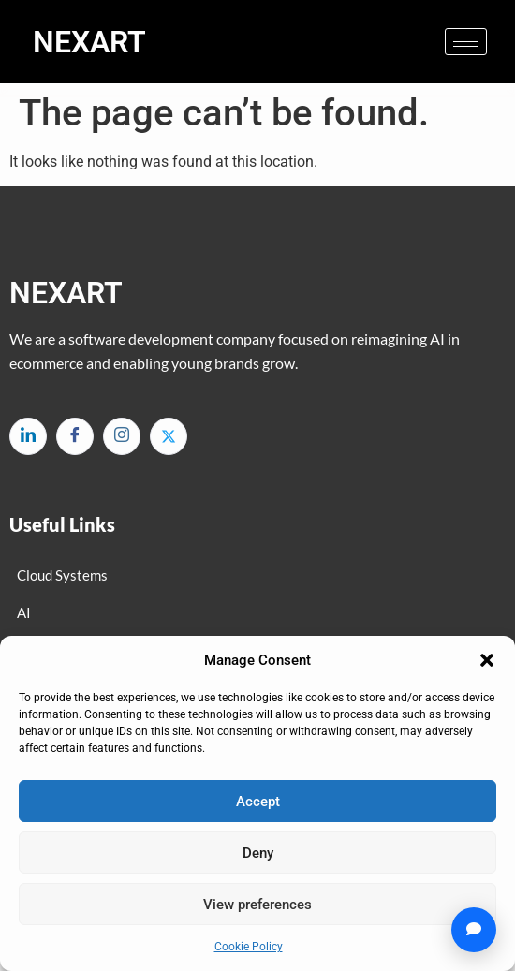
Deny (258, 853)
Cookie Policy (248, 946)
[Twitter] (168, 436)
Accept (258, 801)
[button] (487, 660)
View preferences (257, 904)
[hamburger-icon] (466, 41)
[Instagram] (121, 436)
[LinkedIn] (28, 436)
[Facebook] (75, 436)
